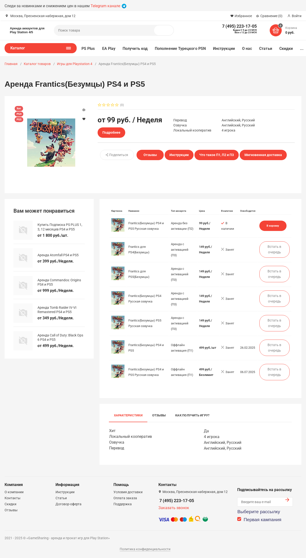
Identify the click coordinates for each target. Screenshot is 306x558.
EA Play (109, 48)
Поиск (165, 30)
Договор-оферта (68, 504)
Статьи (265, 48)
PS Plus (88, 48)
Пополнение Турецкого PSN (180, 48)
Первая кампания (262, 519)
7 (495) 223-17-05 (176, 500)
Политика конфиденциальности (145, 549)
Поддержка (122, 504)
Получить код (135, 48)
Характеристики (128, 415)
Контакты (12, 498)
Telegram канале (108, 6)
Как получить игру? (192, 415)
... (302, 48)
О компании (14, 492)
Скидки (286, 48)
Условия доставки (128, 492)
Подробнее (111, 132)
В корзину (273, 225)
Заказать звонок (173, 507)
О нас (247, 48)
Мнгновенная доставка (263, 155)
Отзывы (150, 155)
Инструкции (224, 48)
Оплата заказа (125, 498)
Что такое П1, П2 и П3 (216, 155)
